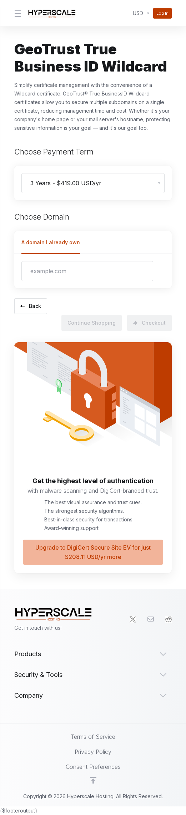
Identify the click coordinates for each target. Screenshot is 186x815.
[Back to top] (93, 780)
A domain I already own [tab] (50, 242)
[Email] (151, 619)
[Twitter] (133, 619)
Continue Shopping (88, 320)
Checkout (149, 320)
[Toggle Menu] (16, 13)
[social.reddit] (168, 619)
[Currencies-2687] (141, 13)
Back (30, 304)
